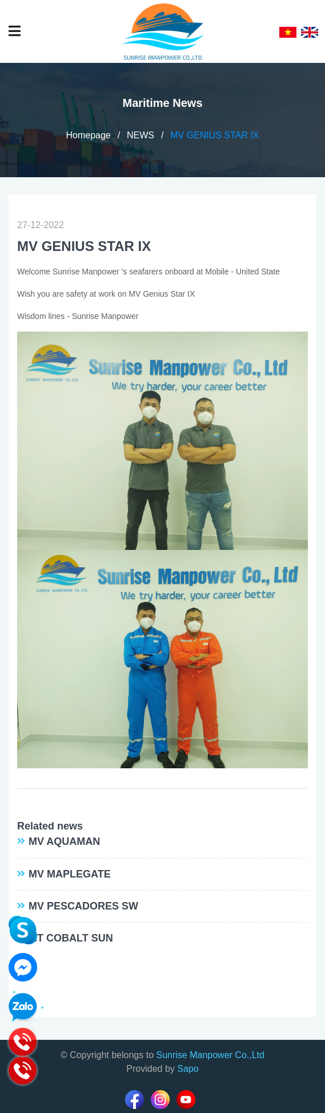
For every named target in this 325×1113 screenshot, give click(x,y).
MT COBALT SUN (71, 938)
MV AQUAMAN (64, 841)
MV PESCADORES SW (83, 906)
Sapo (187, 1069)
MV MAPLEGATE (70, 874)
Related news (50, 826)
